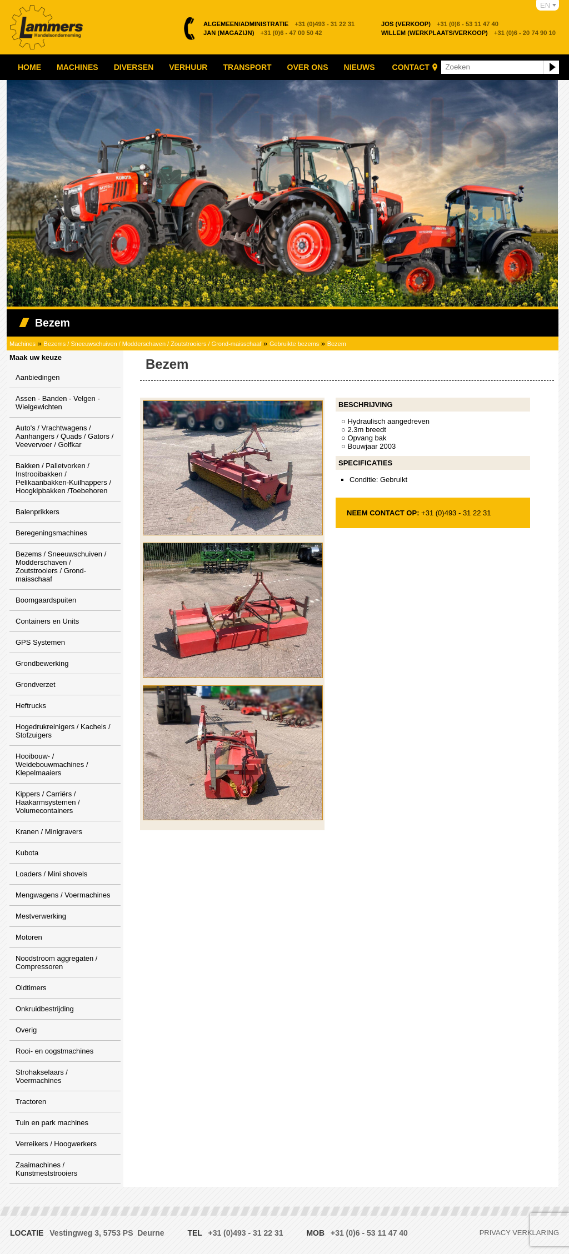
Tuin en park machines (52, 1122)
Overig (26, 1030)
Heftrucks (31, 705)
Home (29, 67)
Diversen (134, 67)
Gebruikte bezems (294, 343)
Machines (77, 67)
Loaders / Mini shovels (51, 874)
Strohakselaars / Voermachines (42, 1076)
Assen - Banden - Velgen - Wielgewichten (58, 402)
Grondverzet (36, 684)
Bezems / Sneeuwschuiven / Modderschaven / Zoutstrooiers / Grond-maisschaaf (153, 343)
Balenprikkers (37, 512)
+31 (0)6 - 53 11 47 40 (439, 24)
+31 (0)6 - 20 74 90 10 (468, 32)
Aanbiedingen (38, 377)
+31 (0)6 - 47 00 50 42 (262, 32)
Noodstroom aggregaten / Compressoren (56, 962)
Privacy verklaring (519, 1232)
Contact (411, 67)
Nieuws (359, 67)
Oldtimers (31, 988)
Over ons (307, 67)
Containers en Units (47, 621)
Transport (247, 67)
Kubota (27, 853)
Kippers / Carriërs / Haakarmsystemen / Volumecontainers (48, 802)
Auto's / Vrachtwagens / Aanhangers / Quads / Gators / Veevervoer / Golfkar (64, 436)
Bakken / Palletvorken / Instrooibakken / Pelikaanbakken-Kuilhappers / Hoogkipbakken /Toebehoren (63, 478)
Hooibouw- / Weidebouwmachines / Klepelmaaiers (52, 764)
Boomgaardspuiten (46, 600)
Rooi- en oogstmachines (54, 1051)
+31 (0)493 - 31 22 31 (279, 24)
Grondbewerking (42, 663)
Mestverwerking (41, 916)
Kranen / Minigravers (49, 831)
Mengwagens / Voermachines (63, 895)
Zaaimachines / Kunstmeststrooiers (46, 1169)
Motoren (29, 937)
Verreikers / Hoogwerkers (56, 1144)
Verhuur (188, 67)
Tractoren (31, 1101)
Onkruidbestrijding (45, 1009)
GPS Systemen (40, 642)
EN (545, 5)
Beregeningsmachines (51, 533)
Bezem (336, 343)
